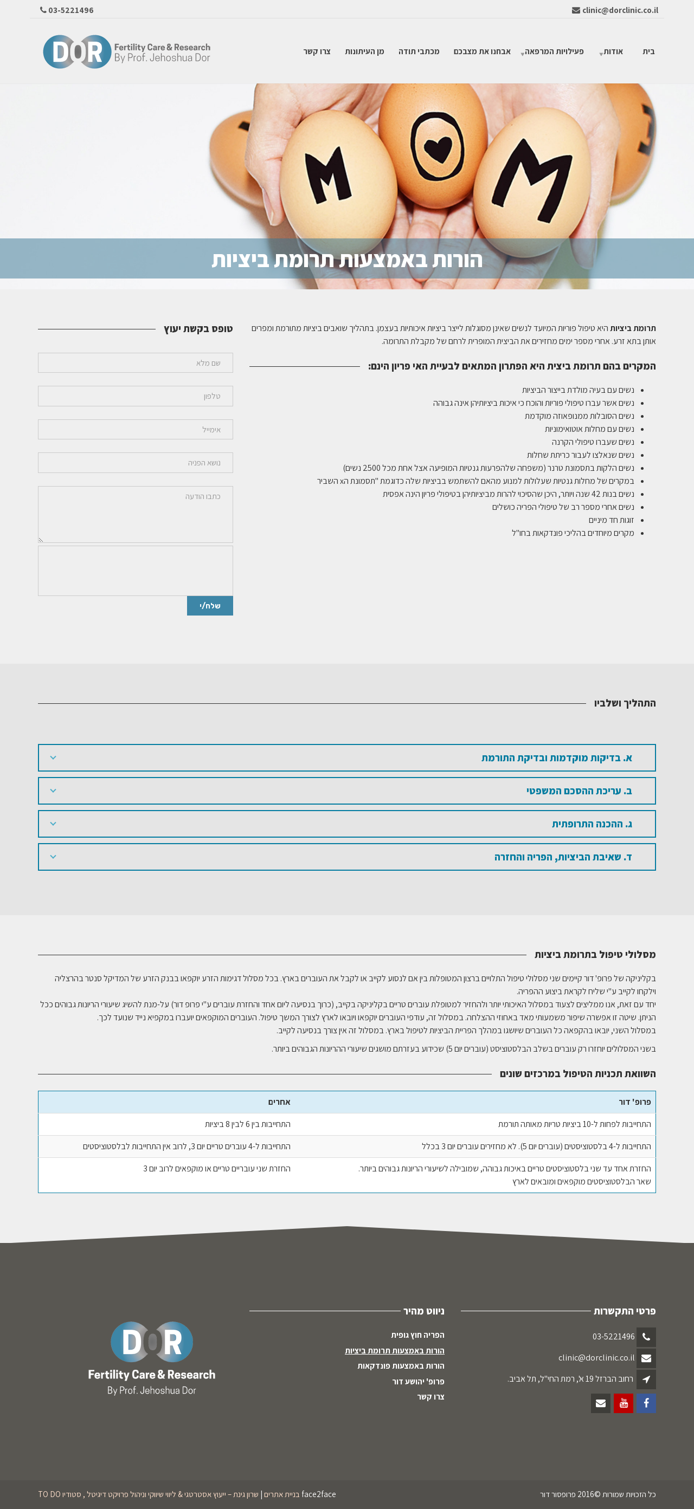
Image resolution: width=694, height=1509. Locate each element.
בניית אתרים (282, 1494)
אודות (613, 51)
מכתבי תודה (419, 51)
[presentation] (138, 571)
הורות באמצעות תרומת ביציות (395, 1350)
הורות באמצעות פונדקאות (401, 1366)
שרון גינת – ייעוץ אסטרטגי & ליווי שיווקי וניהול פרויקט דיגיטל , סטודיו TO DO (148, 1494)
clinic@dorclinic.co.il (596, 1357)
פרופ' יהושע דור (418, 1381)
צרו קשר (317, 51)
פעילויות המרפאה (554, 51)
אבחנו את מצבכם (482, 51)
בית (648, 51)
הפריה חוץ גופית (418, 1335)
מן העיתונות (364, 51)
